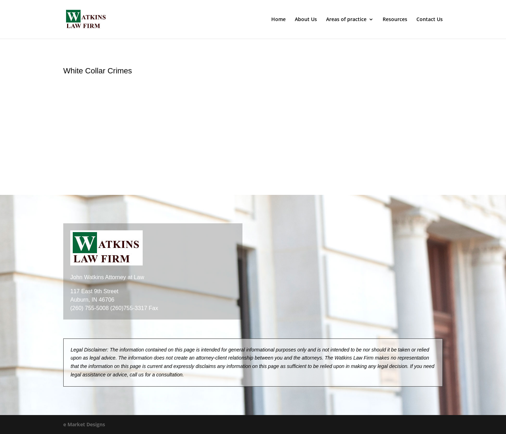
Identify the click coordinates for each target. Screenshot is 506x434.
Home (278, 19)
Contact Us (429, 19)
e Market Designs (84, 424)
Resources (395, 19)
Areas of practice (346, 19)
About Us (306, 19)
